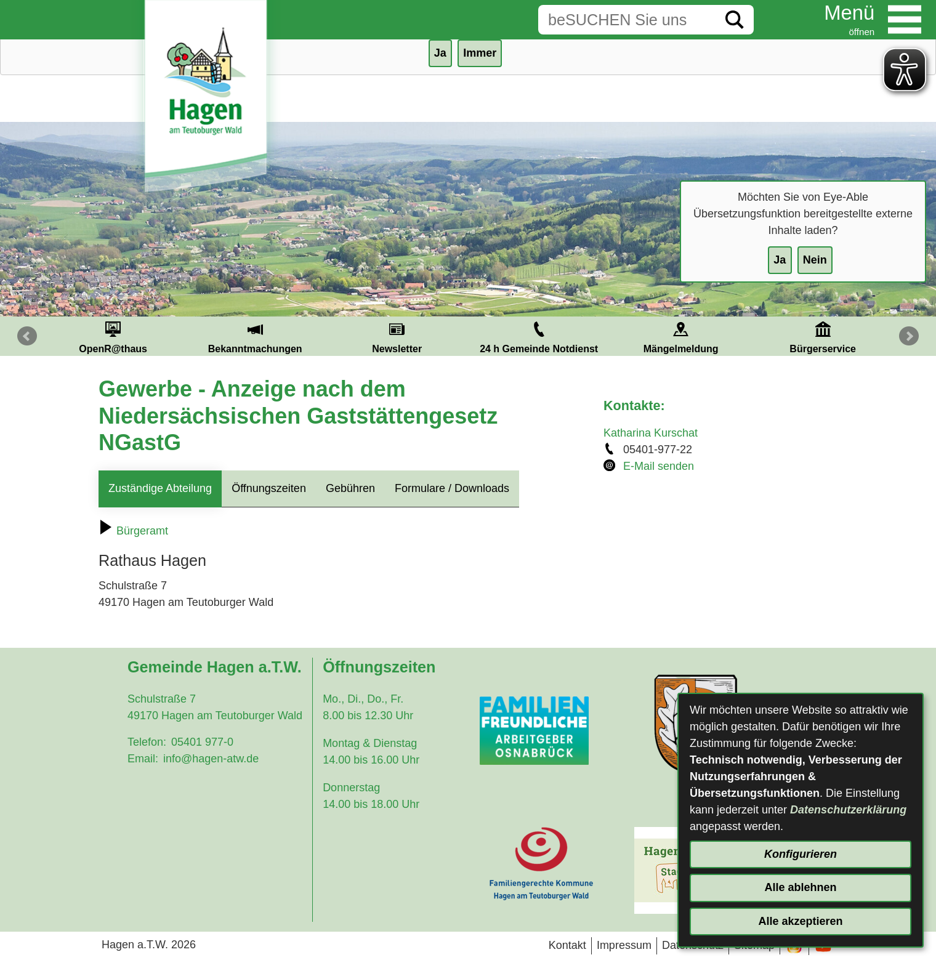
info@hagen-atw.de (211, 758)
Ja (779, 260)
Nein (815, 260)
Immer (479, 53)
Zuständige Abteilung (160, 488)
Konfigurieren (800, 854)
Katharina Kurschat (650, 433)
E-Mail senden (658, 466)
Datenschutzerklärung (848, 810)
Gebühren (350, 488)
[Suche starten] (735, 19)
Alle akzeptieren (800, 921)
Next (909, 336)
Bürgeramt (133, 531)
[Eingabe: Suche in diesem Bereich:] (627, 19)
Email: (142, 758)
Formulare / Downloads (452, 488)
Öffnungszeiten (269, 488)
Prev (27, 336)
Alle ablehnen (800, 887)
